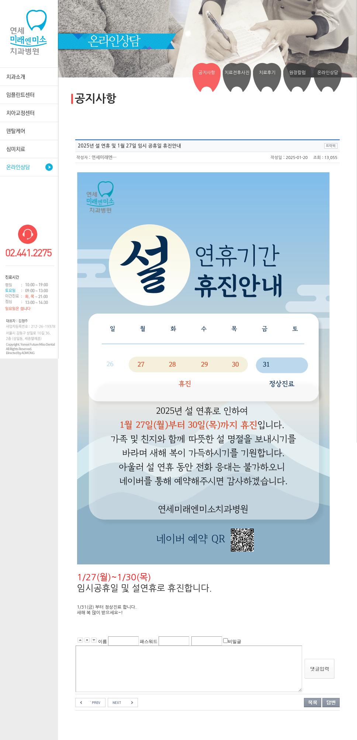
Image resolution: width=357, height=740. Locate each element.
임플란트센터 (29, 95)
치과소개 (29, 77)
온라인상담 (29, 167)
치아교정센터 (29, 113)
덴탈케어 (29, 131)
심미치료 (29, 149)
